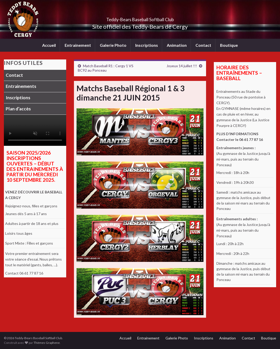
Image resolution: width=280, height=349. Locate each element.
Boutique (229, 45)
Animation (177, 45)
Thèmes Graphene (47, 343)
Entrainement (78, 45)
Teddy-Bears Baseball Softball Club (140, 18)
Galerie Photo (113, 45)
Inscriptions (146, 45)
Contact (203, 45)
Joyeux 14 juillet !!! (182, 66)
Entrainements (21, 86)
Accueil (49, 45)
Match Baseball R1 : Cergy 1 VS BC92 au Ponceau (105, 68)
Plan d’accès (18, 108)
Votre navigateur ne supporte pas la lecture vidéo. (35, 130)
